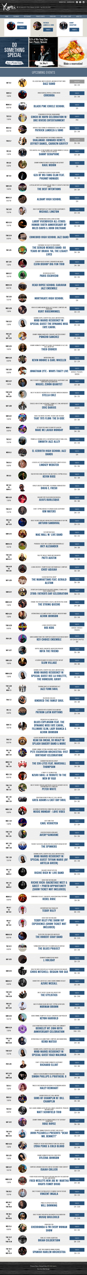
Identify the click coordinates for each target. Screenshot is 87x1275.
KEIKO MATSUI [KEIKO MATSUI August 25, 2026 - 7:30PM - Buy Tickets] (49, 1041)
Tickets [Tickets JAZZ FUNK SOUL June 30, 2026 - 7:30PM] (77, 687)
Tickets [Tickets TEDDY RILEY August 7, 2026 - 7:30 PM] (77, 908)
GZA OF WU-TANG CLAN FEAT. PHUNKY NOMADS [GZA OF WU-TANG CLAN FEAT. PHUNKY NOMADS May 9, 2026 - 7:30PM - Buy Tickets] (49, 176)
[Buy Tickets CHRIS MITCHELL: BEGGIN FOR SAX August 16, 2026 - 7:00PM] (23, 971)
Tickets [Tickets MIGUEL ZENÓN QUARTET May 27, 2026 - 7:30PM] (77, 381)
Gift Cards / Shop (66, 16)
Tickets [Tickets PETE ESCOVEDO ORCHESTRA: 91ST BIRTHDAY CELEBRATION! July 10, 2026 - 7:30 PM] (77, 751)
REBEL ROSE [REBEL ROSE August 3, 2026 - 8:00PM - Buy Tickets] (49, 899)
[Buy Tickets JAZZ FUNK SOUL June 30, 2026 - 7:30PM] (23, 688)
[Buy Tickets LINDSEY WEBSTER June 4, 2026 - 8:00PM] (23, 464)
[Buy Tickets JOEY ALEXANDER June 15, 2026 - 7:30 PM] (23, 545)
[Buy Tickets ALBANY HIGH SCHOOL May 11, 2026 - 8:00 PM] (23, 199)
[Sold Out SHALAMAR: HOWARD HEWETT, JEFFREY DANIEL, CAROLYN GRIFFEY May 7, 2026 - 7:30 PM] (23, 141)
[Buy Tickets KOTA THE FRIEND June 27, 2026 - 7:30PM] (23, 650)
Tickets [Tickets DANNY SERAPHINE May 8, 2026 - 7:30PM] (77, 151)
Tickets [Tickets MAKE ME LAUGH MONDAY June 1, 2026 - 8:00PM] (77, 428)
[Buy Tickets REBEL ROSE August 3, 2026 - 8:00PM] (23, 898)
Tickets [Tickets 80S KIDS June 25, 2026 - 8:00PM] (77, 624)
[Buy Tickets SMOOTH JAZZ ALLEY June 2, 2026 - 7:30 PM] (23, 440)
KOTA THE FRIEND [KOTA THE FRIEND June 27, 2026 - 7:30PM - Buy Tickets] (49, 651)
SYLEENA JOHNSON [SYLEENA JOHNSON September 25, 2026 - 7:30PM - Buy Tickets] (49, 1158)
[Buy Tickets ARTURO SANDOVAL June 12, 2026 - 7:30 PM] (23, 522)
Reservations (70, 2)
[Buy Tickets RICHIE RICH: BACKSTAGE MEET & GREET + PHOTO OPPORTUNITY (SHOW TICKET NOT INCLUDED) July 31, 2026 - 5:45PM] (23, 885)
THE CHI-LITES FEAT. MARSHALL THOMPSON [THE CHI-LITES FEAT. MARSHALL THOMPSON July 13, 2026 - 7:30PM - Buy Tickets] (49, 765)
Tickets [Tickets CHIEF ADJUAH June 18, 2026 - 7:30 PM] (77, 567)
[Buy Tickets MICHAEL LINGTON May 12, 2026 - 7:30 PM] (23, 210)
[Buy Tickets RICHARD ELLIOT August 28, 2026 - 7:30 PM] (23, 1064)
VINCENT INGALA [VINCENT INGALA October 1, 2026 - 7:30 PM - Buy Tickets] (49, 1194)
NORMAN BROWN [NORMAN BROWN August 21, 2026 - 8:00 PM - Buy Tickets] (49, 1006)
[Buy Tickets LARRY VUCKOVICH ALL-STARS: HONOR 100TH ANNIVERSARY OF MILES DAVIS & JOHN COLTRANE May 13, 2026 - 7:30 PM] (23, 224)
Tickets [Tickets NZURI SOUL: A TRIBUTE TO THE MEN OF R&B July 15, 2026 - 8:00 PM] (77, 775)
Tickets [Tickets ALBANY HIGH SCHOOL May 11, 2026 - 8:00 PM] (77, 198)
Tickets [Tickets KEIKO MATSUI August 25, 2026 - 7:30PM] (77, 1039)
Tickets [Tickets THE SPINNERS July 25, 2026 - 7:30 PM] (77, 844)
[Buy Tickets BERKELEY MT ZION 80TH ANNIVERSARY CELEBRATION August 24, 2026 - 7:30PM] (23, 1029)
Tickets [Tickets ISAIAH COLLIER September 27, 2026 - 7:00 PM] (77, 1167)
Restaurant (27, 16)
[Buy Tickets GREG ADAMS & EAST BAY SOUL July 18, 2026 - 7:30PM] (23, 799)
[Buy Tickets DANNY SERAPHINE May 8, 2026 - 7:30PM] (23, 152)
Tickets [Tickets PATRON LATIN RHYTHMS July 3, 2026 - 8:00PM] (77, 710)
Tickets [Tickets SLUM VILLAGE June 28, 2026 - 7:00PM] (77, 661)
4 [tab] (47, 35)
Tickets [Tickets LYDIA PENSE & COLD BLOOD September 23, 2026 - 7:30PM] (77, 1144)
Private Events (40, 16)
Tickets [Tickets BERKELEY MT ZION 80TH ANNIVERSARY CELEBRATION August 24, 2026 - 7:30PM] (77, 1028)
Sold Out (77, 82)
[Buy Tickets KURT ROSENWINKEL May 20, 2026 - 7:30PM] (23, 309)
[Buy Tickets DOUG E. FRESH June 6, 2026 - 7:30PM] (23, 487)
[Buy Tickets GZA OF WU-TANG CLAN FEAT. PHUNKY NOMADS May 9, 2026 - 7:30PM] (23, 176)
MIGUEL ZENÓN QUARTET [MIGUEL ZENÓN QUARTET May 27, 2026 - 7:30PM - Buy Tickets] (49, 384)
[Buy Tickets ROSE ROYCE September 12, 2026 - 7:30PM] (23, 1122)
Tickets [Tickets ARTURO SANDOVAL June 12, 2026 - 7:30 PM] (77, 521)
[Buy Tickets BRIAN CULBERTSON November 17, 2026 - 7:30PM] (23, 1239)
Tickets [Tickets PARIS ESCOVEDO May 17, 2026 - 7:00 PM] (77, 274)
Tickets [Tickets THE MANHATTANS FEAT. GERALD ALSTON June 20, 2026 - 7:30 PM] (77, 579)
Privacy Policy (34, 1266)
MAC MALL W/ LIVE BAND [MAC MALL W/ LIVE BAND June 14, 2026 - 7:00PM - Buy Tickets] (49, 534)
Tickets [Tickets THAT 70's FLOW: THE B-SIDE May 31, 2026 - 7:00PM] (77, 416)
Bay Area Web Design (43, 1269)
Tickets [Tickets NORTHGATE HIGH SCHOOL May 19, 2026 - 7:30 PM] (77, 297)
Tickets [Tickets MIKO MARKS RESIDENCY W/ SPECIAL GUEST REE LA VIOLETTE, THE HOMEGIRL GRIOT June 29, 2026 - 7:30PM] (77, 674)
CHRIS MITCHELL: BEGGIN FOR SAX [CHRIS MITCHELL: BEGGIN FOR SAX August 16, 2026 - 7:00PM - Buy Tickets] (49, 972)
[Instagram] (83, 2)
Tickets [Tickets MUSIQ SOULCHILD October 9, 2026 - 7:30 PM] (77, 1215)
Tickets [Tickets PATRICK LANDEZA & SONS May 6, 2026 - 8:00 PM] (77, 128)
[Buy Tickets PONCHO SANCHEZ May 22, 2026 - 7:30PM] (23, 336)
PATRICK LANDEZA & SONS (48, 24)
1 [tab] (40, 35)
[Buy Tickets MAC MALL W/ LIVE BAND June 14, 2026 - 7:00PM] (23, 533)
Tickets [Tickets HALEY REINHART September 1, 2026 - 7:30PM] (77, 1086)
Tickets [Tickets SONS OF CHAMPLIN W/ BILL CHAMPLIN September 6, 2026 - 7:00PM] (77, 1097)
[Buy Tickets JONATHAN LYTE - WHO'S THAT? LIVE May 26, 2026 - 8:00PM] (23, 371)
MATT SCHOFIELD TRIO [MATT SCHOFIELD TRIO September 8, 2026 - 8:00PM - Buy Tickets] (49, 1112)
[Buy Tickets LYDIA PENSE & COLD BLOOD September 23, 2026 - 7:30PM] (23, 1145)
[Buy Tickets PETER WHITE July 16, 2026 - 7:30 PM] (23, 787)
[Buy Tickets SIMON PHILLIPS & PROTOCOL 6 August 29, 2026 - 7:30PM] (23, 1075)
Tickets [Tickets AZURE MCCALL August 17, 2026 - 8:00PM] (77, 981)
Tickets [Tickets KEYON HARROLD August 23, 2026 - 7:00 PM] (77, 1016)
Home (6, 16)
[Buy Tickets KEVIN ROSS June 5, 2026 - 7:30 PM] (23, 475)
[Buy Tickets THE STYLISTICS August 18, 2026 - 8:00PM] (23, 994)
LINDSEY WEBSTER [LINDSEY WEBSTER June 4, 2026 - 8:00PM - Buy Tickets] (49, 465)
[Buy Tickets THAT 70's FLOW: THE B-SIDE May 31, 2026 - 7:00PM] (23, 417)
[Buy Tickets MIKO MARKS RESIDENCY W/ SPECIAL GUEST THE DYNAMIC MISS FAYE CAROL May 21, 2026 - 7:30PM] (23, 323)
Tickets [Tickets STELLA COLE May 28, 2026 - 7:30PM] (77, 393)
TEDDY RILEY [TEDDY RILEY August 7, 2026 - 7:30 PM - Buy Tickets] (49, 910)
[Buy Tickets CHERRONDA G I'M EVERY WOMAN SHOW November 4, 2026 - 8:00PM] (23, 1228)
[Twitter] (77, 2)
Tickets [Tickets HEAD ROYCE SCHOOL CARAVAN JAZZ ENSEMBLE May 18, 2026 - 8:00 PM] (77, 285)
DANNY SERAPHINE (72, 24)
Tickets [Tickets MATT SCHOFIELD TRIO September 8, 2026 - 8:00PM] (77, 1109)
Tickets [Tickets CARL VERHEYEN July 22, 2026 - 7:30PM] (77, 821)
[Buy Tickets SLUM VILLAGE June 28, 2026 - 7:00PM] (23, 662)
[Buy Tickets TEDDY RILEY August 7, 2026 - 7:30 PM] (23, 909)
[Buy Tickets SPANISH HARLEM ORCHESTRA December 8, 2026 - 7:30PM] (23, 1251)
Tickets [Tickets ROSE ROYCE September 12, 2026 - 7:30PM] (77, 1121)
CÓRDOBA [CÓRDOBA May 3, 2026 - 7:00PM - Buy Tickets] (49, 95)
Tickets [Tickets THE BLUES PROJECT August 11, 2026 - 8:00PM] (77, 946)
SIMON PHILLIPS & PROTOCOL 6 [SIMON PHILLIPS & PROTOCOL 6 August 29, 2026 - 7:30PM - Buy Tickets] (49, 1076)
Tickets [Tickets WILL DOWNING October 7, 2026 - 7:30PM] (77, 1203)
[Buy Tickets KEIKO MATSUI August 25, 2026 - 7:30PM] (23, 1040)
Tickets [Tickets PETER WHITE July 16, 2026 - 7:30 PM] (77, 786)
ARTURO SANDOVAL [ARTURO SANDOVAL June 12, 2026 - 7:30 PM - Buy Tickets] (49, 523)
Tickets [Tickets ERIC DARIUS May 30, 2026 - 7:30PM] (77, 405)
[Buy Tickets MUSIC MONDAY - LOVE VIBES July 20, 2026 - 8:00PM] (23, 810)
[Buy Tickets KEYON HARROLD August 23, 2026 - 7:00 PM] (23, 1017)
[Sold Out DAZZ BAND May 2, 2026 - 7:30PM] (23, 83)
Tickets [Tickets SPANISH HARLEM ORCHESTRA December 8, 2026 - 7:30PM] (77, 1250)
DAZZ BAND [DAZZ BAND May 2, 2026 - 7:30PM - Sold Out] (49, 84)
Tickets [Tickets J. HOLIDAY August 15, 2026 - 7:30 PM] (77, 958)
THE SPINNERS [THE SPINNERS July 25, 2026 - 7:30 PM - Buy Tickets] (49, 846)
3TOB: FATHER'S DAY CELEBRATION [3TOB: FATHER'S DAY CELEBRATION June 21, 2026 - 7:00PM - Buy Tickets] (49, 593)
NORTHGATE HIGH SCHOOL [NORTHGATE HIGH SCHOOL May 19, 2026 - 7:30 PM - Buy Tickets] (49, 298)
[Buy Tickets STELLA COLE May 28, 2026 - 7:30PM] (23, 394)
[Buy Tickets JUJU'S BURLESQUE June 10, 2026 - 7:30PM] (23, 499)
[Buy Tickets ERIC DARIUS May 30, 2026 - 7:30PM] (23, 406)
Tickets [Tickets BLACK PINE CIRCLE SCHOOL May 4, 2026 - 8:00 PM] (77, 105)
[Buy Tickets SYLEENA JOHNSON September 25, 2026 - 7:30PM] (23, 1157)
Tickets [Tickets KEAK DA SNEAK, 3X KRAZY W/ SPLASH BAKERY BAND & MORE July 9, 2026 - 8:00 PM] (77, 740)
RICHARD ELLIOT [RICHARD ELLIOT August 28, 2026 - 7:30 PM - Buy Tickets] (49, 1065)
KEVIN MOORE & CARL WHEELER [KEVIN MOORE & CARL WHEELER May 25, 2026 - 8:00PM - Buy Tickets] (49, 360)
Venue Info (53, 16)
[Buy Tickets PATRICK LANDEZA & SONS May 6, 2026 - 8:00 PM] (23, 129)
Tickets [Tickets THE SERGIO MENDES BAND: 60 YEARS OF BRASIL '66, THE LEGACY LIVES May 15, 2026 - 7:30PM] (77, 249)
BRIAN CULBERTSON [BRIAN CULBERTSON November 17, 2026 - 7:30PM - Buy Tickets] (49, 1240)
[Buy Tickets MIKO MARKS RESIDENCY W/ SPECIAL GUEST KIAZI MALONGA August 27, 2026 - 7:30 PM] (23, 1052)
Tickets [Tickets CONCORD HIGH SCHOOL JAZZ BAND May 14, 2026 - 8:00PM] (77, 236)
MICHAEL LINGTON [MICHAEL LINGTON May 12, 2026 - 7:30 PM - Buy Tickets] (49, 211)
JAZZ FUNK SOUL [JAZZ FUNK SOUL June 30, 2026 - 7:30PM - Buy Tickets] (49, 689)
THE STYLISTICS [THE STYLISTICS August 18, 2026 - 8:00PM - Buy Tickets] (49, 995)
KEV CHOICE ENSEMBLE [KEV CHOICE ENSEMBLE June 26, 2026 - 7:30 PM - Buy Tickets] (49, 639)
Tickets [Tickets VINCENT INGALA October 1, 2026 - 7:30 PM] (77, 1192)
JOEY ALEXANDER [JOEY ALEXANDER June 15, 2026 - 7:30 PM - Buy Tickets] (49, 546)
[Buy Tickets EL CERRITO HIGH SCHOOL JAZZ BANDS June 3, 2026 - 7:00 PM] (23, 452)
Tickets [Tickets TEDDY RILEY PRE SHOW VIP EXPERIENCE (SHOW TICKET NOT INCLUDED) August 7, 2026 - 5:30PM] (77, 922)
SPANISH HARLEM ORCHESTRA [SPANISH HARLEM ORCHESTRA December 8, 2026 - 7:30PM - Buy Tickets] (49, 1252)
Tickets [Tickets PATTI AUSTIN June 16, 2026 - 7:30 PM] (77, 556)
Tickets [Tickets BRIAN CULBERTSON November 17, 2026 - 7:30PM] (77, 1238)
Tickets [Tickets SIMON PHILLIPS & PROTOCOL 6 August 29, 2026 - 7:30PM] (77, 1074)
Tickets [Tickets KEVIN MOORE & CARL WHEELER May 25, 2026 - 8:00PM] (77, 358)
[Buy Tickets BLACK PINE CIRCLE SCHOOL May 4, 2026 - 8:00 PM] (23, 106)
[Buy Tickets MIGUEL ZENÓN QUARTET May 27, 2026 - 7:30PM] (23, 382)
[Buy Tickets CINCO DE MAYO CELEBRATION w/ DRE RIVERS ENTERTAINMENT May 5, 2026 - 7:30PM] (23, 117)
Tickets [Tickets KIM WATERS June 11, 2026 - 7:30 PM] (77, 509)
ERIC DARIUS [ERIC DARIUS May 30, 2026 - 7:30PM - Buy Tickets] (49, 407)
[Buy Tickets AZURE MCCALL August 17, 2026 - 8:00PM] (23, 982)
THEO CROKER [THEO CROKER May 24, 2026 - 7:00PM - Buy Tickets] (49, 349)
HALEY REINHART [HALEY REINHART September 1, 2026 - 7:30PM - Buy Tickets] (49, 1088)
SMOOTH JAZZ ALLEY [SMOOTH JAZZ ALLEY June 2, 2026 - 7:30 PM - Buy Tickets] (49, 441)
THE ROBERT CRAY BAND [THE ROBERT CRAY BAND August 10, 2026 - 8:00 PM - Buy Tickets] (49, 937)
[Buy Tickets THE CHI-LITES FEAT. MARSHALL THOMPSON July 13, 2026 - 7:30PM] (23, 764)
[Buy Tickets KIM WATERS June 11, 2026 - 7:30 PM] (23, 510)
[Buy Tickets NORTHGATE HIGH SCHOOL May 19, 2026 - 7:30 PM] (23, 298)
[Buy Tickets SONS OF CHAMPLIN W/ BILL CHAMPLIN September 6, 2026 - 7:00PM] (23, 1099)
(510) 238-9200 (46, 7)
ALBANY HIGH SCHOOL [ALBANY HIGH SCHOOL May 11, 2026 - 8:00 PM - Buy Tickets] (49, 199)
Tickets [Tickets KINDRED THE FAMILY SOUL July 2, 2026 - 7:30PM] (77, 698)
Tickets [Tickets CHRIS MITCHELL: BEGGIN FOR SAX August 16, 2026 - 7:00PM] (77, 970)
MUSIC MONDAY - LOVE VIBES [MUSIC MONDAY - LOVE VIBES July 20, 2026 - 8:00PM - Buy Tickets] (49, 811)
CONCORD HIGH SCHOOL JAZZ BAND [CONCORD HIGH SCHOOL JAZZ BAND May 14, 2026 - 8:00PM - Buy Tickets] (49, 237)
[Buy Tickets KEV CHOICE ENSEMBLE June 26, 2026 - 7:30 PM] (23, 638)
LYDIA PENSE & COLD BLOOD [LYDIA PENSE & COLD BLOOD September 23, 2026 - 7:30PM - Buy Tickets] (49, 1146)
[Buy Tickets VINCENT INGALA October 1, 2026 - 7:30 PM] (23, 1193)
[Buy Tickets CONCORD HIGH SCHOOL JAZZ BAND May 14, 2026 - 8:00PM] (23, 237)
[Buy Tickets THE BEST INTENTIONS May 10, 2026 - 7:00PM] (23, 187)
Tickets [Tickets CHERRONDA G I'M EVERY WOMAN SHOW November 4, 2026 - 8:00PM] (77, 1226)
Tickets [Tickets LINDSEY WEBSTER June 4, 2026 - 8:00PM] (77, 463)
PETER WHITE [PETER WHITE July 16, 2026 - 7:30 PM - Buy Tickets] (49, 789)
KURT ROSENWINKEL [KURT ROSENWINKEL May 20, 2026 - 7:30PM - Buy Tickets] (49, 311)
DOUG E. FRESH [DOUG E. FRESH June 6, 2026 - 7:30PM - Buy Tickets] (49, 488)
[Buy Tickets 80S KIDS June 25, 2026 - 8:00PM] (23, 627)
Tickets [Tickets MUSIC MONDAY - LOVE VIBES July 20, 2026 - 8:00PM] (77, 809)
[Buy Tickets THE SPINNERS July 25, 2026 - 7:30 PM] (23, 845)
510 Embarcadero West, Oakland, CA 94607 (29, 7)
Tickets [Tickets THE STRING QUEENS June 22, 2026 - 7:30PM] (77, 602)
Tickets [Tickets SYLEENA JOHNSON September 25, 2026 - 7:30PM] (77, 1156)
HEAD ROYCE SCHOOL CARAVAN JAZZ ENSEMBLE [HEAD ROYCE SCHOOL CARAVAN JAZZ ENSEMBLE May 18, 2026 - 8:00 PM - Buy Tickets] (49, 286)
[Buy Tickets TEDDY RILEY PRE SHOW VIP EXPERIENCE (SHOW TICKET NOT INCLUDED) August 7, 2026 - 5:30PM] (23, 923)
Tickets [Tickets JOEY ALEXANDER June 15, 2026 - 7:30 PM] (77, 544)
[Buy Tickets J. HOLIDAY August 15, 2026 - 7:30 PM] (23, 959)
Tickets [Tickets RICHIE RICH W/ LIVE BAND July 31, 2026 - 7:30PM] (77, 871)
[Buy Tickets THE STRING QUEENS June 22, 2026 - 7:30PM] (23, 603)
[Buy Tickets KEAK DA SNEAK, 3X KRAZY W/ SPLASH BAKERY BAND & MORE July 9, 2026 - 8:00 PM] (23, 741)
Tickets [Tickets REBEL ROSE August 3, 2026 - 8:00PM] (77, 897)
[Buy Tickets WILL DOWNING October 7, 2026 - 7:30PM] (23, 1204)
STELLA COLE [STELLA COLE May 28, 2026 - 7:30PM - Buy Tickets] (49, 395)
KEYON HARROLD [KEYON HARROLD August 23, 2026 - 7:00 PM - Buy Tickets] (49, 1018)
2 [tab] (42, 35)
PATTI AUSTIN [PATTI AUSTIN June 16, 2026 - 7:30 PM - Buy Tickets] (49, 558)
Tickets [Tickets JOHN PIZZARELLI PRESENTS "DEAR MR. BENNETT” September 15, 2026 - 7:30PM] (77, 1132)
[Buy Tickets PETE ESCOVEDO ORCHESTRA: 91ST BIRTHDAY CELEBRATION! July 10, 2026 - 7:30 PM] (23, 752)
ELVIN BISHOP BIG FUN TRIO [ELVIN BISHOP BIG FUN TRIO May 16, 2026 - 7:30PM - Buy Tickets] (49, 264)
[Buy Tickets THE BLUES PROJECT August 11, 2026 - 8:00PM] (23, 947)
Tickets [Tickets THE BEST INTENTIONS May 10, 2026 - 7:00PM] (77, 186)
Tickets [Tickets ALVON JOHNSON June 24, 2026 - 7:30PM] (77, 614)
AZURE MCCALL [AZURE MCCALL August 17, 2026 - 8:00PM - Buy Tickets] (49, 983)
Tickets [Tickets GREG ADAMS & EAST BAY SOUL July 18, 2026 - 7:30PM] (77, 798)
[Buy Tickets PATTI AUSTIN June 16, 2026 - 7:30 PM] (23, 557)
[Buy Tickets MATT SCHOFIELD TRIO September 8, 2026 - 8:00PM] (23, 1110)
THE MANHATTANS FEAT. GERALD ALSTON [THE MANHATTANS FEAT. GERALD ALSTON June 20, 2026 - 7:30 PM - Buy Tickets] (49, 581)
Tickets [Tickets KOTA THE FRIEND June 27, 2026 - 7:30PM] (77, 649)
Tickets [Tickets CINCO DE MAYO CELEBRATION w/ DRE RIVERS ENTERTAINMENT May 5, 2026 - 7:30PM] (77, 116)
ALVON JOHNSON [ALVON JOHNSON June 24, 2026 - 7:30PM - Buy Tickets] (49, 616)
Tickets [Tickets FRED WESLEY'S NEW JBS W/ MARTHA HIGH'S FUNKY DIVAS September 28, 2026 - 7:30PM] (77, 1179)
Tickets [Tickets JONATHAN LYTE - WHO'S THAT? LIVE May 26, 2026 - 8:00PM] (77, 368)
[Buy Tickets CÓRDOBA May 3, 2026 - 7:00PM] (23, 94)
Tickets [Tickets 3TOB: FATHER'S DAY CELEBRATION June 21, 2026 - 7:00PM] (77, 591)
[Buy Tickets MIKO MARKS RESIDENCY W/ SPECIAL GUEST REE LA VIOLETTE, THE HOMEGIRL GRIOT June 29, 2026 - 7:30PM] (23, 675)
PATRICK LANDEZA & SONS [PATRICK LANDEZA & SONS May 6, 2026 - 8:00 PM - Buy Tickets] (49, 130)
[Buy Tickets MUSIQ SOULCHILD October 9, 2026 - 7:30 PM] (23, 1216)
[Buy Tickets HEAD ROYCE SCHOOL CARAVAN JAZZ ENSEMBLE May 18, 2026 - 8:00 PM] (23, 286)
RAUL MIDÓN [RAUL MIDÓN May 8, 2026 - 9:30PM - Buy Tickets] (49, 165)
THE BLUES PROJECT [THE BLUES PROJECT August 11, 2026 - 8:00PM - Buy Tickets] (49, 948)
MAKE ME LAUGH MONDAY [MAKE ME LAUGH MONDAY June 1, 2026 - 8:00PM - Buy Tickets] (49, 430)
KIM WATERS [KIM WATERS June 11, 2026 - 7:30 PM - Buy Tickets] (49, 511)
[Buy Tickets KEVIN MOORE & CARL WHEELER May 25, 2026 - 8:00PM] (23, 359)
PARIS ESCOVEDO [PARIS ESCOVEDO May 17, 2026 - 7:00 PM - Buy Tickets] (49, 276)
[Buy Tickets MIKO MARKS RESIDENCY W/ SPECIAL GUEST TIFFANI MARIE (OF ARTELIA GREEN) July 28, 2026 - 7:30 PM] (23, 859)
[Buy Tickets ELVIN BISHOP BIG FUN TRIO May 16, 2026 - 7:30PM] (23, 263)
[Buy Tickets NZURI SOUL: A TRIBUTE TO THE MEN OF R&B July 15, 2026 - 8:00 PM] (23, 776)
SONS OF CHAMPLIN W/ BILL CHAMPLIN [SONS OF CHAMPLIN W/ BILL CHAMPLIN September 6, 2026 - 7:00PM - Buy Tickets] (49, 1099)
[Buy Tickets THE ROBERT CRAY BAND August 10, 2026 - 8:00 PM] (23, 936)
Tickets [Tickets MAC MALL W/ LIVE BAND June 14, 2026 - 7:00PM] (77, 532)
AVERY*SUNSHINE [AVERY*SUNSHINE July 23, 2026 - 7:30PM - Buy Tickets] (49, 835)
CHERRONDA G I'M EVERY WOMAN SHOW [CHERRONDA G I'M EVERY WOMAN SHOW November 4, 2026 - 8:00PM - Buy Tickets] (49, 1228)
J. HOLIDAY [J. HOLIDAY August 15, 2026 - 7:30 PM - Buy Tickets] (49, 960)
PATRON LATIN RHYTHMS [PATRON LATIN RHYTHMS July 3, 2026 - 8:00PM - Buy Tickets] (49, 712)
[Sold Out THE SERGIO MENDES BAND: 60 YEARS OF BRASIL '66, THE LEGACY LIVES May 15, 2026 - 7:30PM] (23, 250)
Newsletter (62, 2)
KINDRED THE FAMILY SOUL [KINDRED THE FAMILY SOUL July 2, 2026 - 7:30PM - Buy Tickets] (49, 700)
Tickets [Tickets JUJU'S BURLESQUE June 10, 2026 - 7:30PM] (77, 498)
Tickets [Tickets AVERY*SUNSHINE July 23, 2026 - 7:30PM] (77, 833)
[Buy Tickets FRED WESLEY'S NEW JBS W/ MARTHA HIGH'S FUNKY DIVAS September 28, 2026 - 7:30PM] (23, 1181)
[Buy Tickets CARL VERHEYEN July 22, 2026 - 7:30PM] (23, 822)
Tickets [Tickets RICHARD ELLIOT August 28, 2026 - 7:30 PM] (77, 1063)
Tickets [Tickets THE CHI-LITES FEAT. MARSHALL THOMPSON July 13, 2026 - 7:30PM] (77, 763)
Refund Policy (43, 1266)
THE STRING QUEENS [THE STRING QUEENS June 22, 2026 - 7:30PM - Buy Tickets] (49, 604)
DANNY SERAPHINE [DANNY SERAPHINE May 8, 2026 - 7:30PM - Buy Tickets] (49, 154)
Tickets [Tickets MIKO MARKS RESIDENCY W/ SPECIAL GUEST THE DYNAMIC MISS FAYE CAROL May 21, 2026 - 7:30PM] (77, 322)
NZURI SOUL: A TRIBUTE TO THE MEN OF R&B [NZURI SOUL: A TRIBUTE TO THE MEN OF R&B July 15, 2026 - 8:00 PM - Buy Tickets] (49, 776)
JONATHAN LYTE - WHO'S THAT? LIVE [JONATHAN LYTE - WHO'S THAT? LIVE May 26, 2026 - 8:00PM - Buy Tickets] (49, 371)
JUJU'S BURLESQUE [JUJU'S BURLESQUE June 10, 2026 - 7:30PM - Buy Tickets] (49, 500)
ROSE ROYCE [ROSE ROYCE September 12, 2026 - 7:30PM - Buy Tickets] (49, 1124)
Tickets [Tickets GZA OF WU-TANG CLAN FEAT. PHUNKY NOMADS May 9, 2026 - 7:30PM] (77, 175)
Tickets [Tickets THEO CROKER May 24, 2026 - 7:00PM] (77, 346)
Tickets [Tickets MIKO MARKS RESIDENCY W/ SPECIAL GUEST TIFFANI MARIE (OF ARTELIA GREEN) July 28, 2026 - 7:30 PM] (77, 857)
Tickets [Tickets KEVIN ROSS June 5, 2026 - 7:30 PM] (77, 474)
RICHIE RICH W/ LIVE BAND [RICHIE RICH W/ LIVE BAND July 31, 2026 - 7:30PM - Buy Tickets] (49, 873)
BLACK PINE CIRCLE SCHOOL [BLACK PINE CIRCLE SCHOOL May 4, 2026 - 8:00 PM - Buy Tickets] (49, 106)
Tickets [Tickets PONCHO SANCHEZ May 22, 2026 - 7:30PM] (77, 335)
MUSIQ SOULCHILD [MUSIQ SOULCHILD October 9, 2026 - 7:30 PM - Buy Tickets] (49, 1217)
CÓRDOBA (20, 23)
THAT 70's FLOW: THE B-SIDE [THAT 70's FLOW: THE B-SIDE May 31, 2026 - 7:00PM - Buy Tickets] (49, 418)
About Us (79, 16)
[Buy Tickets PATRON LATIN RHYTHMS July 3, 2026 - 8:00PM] (23, 711)
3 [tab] (45, 35)
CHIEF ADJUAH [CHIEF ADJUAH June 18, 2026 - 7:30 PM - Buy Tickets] (49, 569)
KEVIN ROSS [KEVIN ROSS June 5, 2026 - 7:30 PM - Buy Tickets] (49, 476)
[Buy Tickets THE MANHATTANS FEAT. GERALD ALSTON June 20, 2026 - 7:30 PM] (23, 580)
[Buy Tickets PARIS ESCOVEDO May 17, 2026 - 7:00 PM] (23, 275)
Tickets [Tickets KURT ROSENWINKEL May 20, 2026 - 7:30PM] (77, 308)
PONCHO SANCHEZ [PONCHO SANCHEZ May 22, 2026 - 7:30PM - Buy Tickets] (49, 337)
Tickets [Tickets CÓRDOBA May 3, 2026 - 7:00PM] (77, 93)
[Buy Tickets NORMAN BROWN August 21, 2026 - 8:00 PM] (23, 1005)
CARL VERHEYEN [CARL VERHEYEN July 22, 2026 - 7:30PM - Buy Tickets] (49, 823)
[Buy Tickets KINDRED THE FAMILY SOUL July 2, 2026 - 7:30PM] (23, 700)
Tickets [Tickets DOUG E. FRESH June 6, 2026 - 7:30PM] (77, 486)
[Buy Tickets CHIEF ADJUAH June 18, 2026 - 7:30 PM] (23, 568)
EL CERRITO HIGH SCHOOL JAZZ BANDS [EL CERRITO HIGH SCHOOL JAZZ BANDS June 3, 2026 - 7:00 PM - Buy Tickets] (49, 452)
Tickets (22, 27)
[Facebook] (80, 2)
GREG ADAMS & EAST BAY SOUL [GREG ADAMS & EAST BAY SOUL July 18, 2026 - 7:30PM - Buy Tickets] (49, 800)
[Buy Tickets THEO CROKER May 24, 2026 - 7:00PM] (23, 347)
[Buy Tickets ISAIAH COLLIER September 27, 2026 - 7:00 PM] (23, 1168)
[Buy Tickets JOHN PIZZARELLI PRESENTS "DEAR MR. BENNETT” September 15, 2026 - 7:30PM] (23, 1133)
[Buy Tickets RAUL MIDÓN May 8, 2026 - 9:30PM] (23, 164)
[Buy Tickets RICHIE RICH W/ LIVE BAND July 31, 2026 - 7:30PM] (23, 872)
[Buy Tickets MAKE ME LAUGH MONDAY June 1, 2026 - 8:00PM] (23, 429)
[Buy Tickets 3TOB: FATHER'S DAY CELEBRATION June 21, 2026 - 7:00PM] (23, 592)
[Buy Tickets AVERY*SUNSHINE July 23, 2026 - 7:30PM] (23, 834)
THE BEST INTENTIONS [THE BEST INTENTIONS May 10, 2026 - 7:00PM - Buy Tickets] (49, 189)
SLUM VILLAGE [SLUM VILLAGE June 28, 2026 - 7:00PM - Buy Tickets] (49, 663)
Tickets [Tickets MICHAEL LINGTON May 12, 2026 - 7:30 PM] (77, 209)
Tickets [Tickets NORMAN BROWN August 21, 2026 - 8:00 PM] (77, 1004)
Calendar (16, 16)
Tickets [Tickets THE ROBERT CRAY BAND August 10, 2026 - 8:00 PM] (77, 935)
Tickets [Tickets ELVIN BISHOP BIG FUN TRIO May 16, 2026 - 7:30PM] (77, 262)
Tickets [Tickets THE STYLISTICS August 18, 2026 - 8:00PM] (77, 993)
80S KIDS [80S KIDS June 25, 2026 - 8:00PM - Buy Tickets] (49, 628)
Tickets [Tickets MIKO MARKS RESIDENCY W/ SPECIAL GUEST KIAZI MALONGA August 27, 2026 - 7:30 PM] (77, 1051)
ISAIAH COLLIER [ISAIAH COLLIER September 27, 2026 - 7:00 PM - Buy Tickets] (49, 1169)
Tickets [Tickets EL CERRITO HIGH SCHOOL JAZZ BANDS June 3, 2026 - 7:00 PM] (77, 451)
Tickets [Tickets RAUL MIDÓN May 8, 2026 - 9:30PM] (77, 163)
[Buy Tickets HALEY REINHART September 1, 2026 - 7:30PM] (23, 1087)
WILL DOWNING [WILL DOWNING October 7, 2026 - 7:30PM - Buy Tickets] (49, 1205)
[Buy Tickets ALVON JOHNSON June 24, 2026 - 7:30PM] (23, 615)
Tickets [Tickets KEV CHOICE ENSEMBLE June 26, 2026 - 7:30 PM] (77, 636)
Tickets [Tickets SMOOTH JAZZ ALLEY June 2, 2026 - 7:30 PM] (77, 439)
